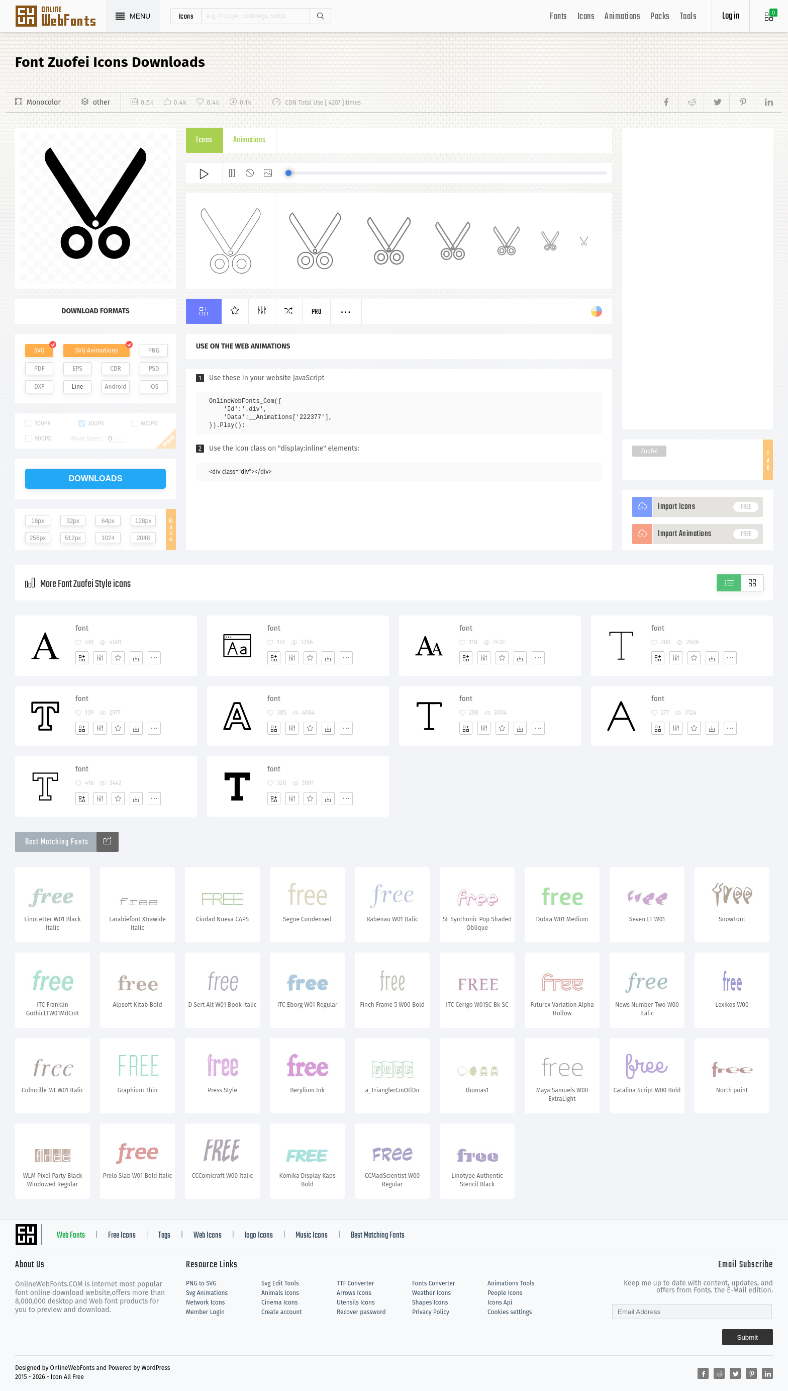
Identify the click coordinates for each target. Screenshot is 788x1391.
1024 (108, 538)
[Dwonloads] (136, 657)
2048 (143, 538)
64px (108, 521)
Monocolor (44, 102)
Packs (660, 17)
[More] (154, 657)
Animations (622, 17)
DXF (39, 386)
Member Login (205, 1312)
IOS (153, 386)
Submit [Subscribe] (747, 1337)
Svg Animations (207, 1292)
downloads (96, 478)
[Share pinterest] (742, 103)
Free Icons (122, 1235)
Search (320, 16)
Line (77, 386)
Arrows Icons (354, 1292)
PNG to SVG (201, 1283)
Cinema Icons (279, 1302)
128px (143, 521)
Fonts (558, 17)
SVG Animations (96, 350)
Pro (317, 312)
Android (116, 386)
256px (38, 538)
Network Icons (205, 1302)
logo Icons (259, 1235)
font (81, 628)
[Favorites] (118, 657)
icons (186, 16)
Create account (281, 1312)
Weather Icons (431, 1292)
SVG (39, 350)
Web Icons (207, 1235)
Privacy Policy (430, 1312)
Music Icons (312, 1235)
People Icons (504, 1292)
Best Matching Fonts (378, 1235)
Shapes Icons (430, 1302)
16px (37, 521)
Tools (688, 17)
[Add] (81, 657)
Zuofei (649, 451)
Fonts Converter (433, 1283)
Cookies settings (509, 1312)
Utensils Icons (356, 1302)
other (101, 102)
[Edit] (100, 657)
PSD (153, 368)
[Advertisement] (697, 278)
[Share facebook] (669, 103)
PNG (154, 350)
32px (72, 521)
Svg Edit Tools (280, 1283)
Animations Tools (510, 1283)
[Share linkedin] (764, 103)
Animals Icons (280, 1292)
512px (73, 538)
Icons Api (499, 1302)
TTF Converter (355, 1283)
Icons (586, 17)
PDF (39, 368)
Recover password (361, 1312)
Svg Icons (60, 17)
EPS (77, 368)
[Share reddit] (691, 103)
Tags (164, 1235)
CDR (115, 368)
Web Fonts (71, 1235)
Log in (730, 16)
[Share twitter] (716, 103)
